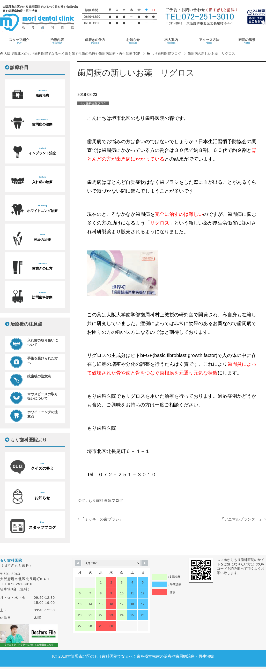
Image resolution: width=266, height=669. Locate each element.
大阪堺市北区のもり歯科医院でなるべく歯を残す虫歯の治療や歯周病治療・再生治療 (140, 656)
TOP (72, 53)
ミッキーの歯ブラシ (101, 519)
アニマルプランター (241, 519)
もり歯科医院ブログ (93, 103)
